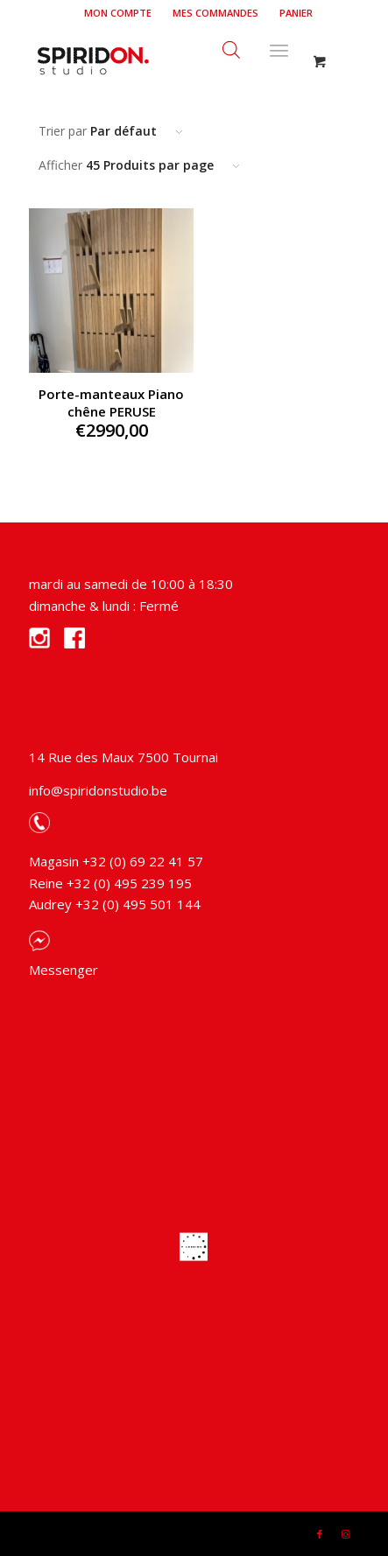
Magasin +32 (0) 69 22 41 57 (116, 861)
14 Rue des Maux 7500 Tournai (123, 757)
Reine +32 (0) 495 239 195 (110, 883)
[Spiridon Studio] (161, 60)
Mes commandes (215, 12)
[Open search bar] (231, 47)
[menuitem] (118, 13)
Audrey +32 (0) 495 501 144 (115, 904)
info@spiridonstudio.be (98, 790)
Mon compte (118, 12)
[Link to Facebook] (320, 1534)
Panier (296, 12)
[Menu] (279, 47)
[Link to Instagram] (346, 1534)
